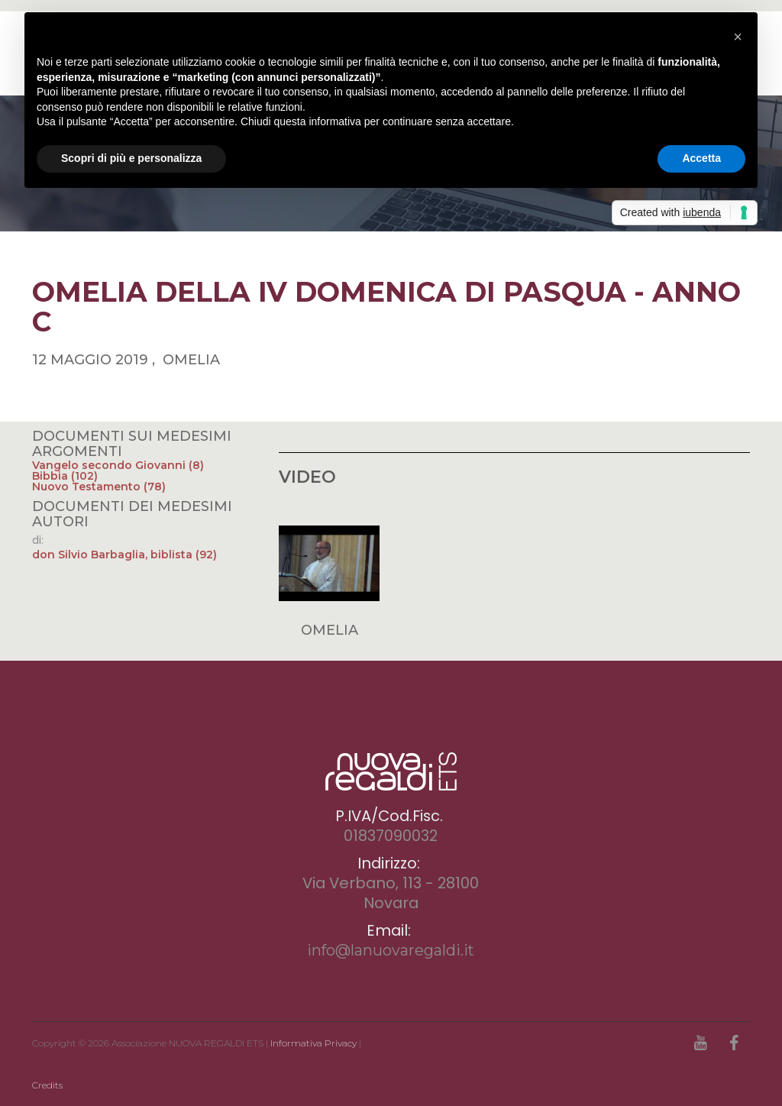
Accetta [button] (701, 158)
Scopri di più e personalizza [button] (131, 158)
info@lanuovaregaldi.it (390, 950)
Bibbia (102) (65, 476)
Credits (47, 1085)
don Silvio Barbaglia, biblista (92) (124, 554)
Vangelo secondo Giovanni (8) (118, 465)
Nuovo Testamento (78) (99, 486)
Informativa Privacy (313, 1043)
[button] (737, 36)
